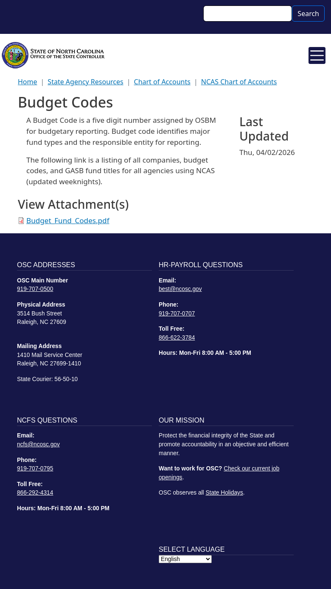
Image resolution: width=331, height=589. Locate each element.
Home (27, 81)
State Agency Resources (85, 81)
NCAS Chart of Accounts (239, 81)
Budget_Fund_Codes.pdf (67, 220)
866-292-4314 (35, 492)
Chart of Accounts (162, 81)
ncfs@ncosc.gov (38, 444)
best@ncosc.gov (180, 289)
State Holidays (224, 492)
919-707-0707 (177, 313)
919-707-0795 (35, 468)
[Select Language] (185, 559)
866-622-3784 (177, 338)
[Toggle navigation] (317, 55)
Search (308, 13)
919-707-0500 (35, 289)
